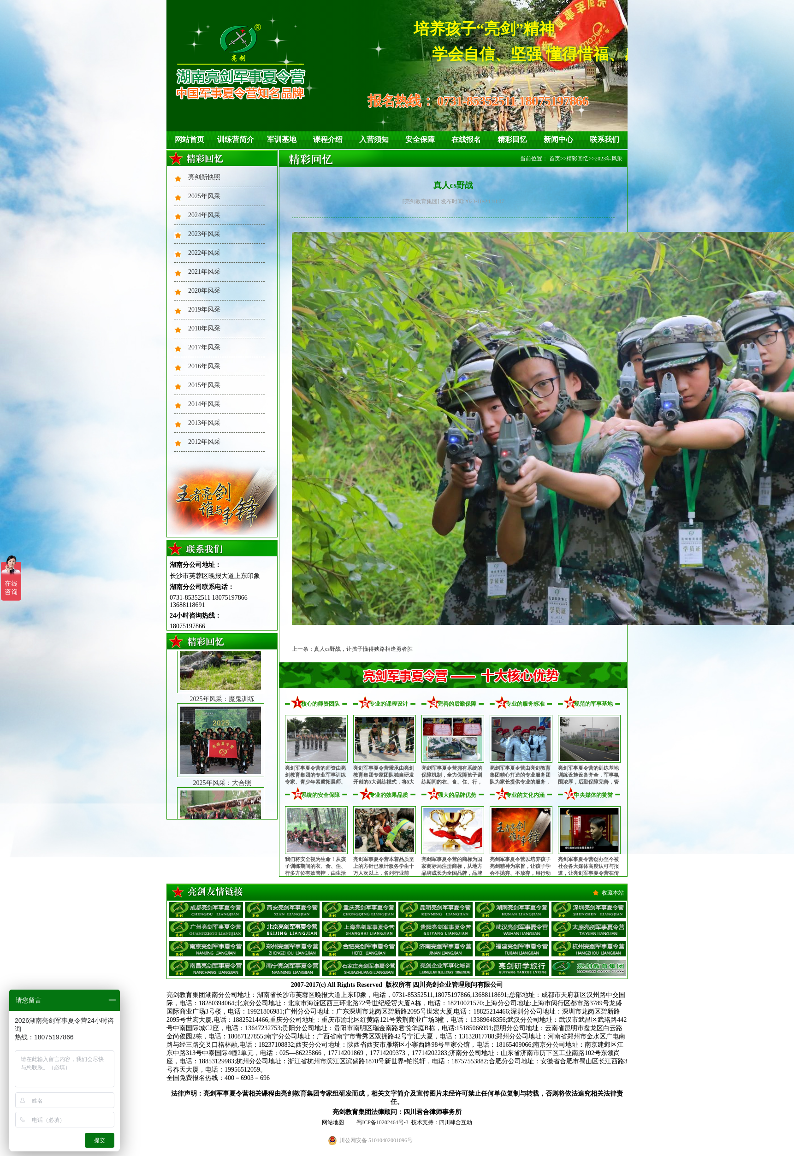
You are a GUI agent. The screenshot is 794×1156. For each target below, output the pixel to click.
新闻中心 (558, 139)
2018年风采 (204, 328)
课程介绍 (328, 139)
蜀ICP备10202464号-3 (382, 1122)
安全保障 (420, 139)
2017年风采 (204, 347)
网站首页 (189, 139)
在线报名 (466, 139)
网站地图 (333, 1122)
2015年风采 (204, 385)
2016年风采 (204, 366)
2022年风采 (204, 252)
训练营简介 (235, 139)
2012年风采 (204, 441)
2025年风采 (204, 196)
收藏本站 (613, 893)
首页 (554, 158)
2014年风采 (204, 404)
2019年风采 (204, 309)
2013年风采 (204, 422)
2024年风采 (204, 215)
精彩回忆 (512, 139)
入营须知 (374, 139)
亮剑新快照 (204, 177)
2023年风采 (204, 233)
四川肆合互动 (455, 1122)
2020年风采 (204, 290)
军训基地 (281, 139)
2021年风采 (204, 271)
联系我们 (604, 139)
